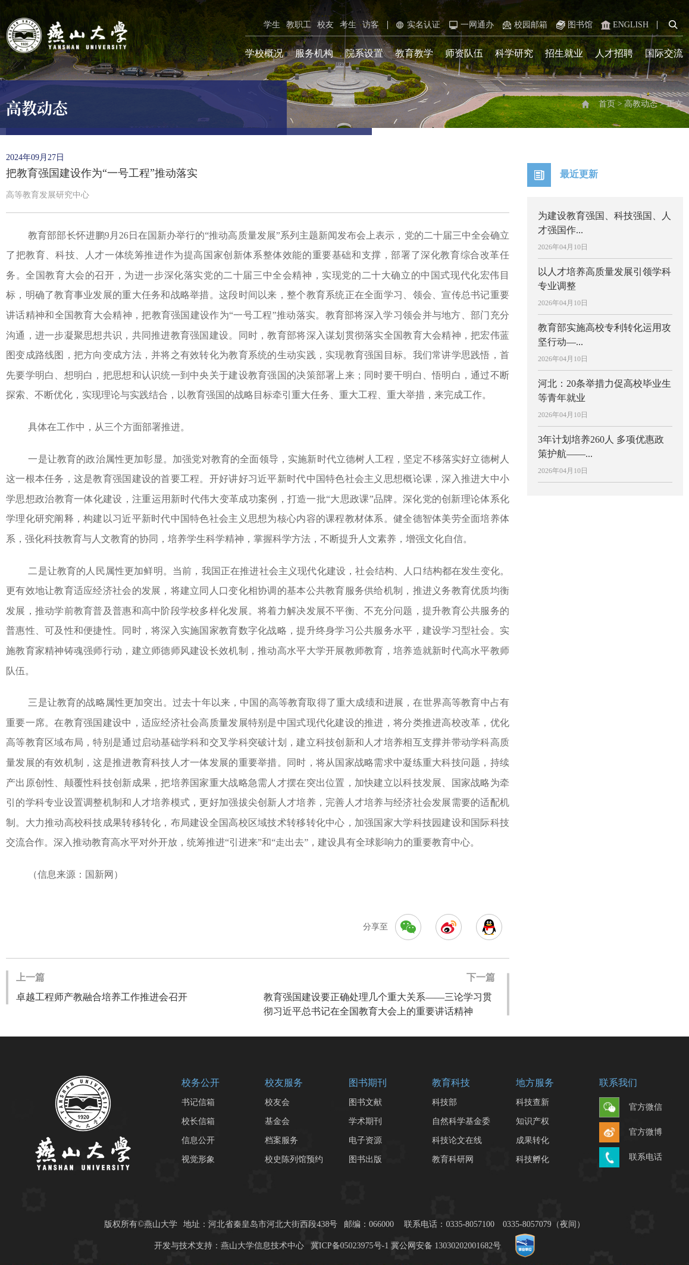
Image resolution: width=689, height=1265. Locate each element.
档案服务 (281, 1140)
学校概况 (264, 53)
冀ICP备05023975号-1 (350, 1245)
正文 (674, 103)
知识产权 (532, 1121)
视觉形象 (198, 1159)
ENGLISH (624, 25)
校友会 (277, 1102)
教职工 (298, 24)
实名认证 (416, 25)
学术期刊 (365, 1121)
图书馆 (573, 25)
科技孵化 (532, 1159)
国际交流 (664, 53)
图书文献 (365, 1102)
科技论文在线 (457, 1140)
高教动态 (640, 103)
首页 (607, 103)
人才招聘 (614, 53)
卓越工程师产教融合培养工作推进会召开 (101, 986)
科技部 (444, 1102)
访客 (370, 24)
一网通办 (470, 25)
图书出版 (365, 1159)
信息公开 (198, 1140)
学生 (272, 24)
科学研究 (514, 53)
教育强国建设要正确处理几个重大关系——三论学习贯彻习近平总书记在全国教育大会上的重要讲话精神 (379, 993)
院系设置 (364, 53)
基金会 (277, 1121)
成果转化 (532, 1140)
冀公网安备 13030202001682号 (446, 1245)
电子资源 (365, 1140)
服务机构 (314, 53)
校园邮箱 (523, 25)
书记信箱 (198, 1102)
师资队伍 (464, 53)
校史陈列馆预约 (294, 1159)
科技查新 (532, 1102)
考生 (348, 24)
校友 (325, 24)
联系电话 (630, 1157)
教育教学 (414, 53)
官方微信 (630, 1107)
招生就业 (564, 53)
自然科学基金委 (461, 1121)
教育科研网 (453, 1159)
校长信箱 (198, 1121)
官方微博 (630, 1132)
